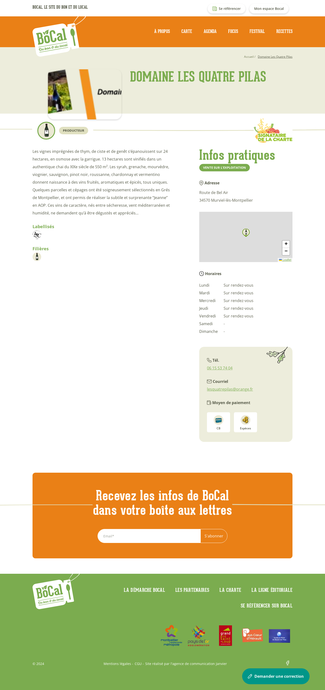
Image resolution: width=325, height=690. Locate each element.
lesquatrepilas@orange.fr (230, 389)
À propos (162, 31)
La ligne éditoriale (272, 590)
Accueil (249, 57)
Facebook (289, 664)
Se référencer (230, 8)
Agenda (210, 31)
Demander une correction (276, 676)
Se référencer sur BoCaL (266, 605)
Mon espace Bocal (269, 8)
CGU (138, 663)
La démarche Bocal (144, 590)
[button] (246, 232)
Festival (257, 31)
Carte (186, 31)
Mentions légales (117, 663)
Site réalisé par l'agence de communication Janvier (186, 663)
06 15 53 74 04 (219, 368)
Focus (233, 31)
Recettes (284, 31)
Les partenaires (192, 590)
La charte (230, 590)
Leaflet (285, 260)
